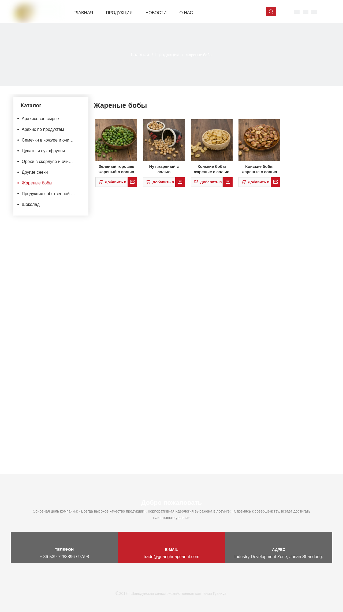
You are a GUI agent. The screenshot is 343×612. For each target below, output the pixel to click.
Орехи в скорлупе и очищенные (52, 161)
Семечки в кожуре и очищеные (52, 140)
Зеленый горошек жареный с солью (116, 169)
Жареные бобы (37, 183)
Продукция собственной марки (52, 193)
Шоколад (31, 204)
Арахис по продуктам (43, 129)
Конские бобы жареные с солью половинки (211, 169)
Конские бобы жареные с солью (259, 169)
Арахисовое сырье (40, 118)
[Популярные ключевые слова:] (271, 11)
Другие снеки (35, 172)
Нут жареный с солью (164, 169)
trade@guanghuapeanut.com (171, 556)
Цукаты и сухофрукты (43, 151)
